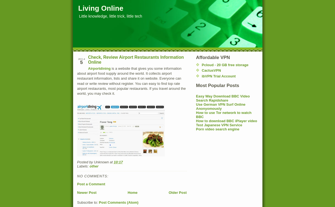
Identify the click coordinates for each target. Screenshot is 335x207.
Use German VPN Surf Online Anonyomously (221, 106)
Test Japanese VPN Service (219, 125)
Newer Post (87, 193)
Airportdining (99, 68)
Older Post (178, 193)
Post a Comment (91, 184)
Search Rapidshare (212, 100)
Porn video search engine (217, 129)
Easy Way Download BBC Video (223, 96)
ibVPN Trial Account (219, 76)
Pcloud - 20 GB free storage (225, 65)
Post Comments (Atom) (118, 202)
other (94, 166)
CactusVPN (211, 70)
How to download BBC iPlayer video (226, 121)
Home (133, 193)
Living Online (101, 8)
